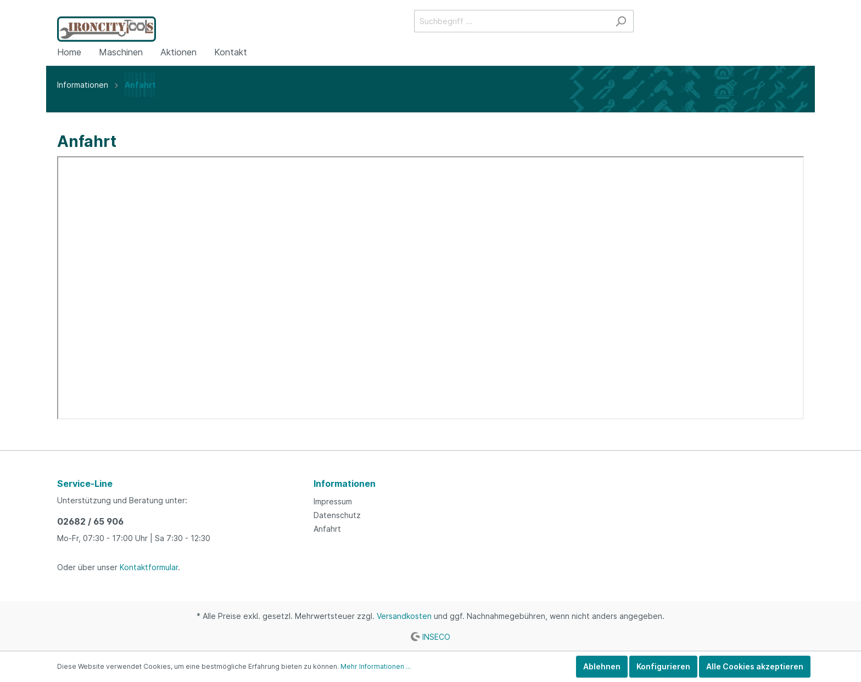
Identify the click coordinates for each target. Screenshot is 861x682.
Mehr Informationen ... (375, 666)
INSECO (436, 636)
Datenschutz (337, 515)
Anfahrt (327, 528)
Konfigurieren (663, 666)
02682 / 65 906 (90, 521)
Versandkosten (404, 616)
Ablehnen (601, 666)
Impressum (333, 501)
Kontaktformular (149, 567)
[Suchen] (621, 21)
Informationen (345, 483)
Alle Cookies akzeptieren (754, 666)
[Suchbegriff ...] (511, 21)
